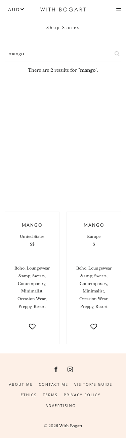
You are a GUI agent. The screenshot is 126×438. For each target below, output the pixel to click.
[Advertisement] (63, 140)
